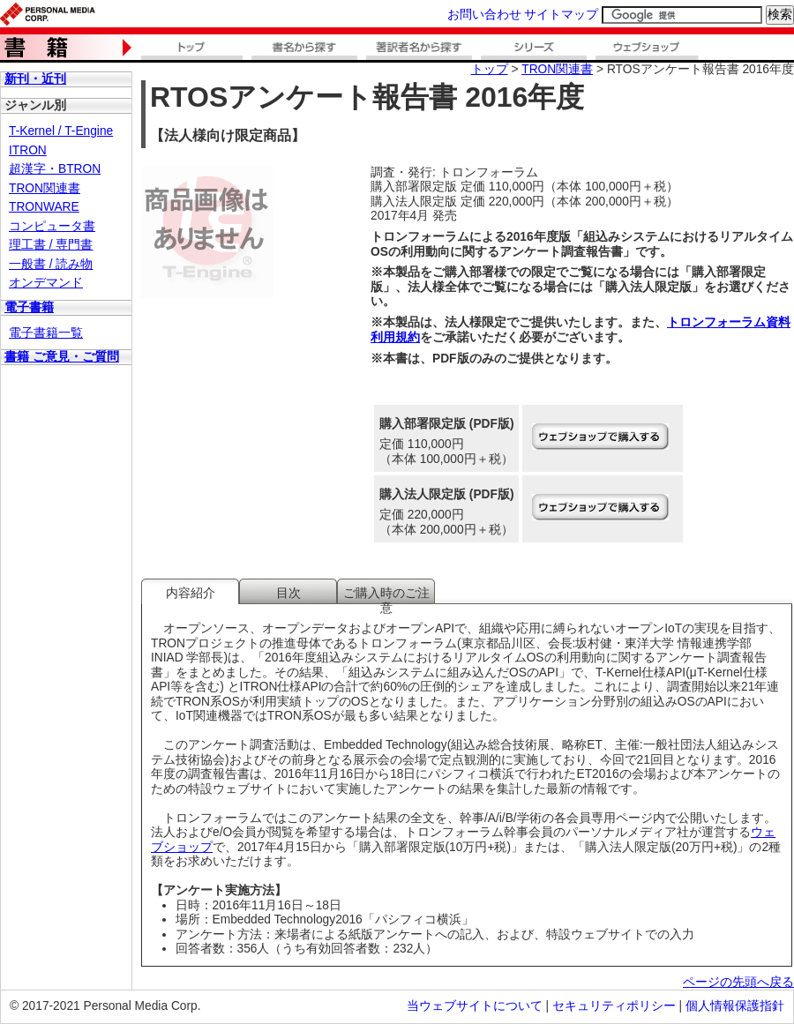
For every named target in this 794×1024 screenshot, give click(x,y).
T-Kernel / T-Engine (61, 131)
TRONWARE (44, 206)
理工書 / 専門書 (51, 244)
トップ (489, 69)
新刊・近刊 (35, 79)
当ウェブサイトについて (475, 1006)
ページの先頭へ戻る (738, 982)
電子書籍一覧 (46, 333)
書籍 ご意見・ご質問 (61, 356)
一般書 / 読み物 (51, 264)
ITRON (28, 150)
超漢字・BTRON (55, 169)
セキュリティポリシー (614, 1006)
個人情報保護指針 (734, 1006)
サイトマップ (561, 14)
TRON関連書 (44, 188)
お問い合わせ (484, 14)
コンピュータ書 (52, 226)
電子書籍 (29, 307)
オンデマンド (46, 282)
